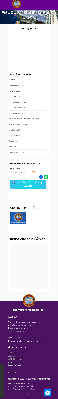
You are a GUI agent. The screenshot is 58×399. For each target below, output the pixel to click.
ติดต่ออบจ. (11, 356)
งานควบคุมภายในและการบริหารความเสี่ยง (24, 119)
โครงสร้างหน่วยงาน (16, 85)
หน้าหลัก (12, 80)
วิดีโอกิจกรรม (12, 352)
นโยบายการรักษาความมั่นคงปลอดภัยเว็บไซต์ (21, 386)
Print (35, 172)
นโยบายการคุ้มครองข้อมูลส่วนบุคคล (18, 383)
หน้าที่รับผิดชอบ (14, 91)
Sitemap (11, 362)
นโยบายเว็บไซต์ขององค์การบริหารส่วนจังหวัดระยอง (23, 389)
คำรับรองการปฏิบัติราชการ (18, 124)
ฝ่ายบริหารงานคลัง (19, 102)
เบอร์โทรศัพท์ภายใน (15, 359)
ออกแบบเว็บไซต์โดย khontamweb (29, 395)
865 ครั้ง (29, 169)
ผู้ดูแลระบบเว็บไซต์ (14, 365)
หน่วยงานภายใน (14, 96)
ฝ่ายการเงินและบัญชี (20, 113)
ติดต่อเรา (12, 146)
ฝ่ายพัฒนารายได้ (19, 107)
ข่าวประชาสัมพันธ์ (15, 130)
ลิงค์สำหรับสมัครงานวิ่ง (17, 152)
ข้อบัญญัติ (13, 141)
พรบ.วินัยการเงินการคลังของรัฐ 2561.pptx (27, 184)
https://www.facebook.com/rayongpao (25, 341)
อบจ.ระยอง (12, 372)
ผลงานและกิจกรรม (15, 135)
